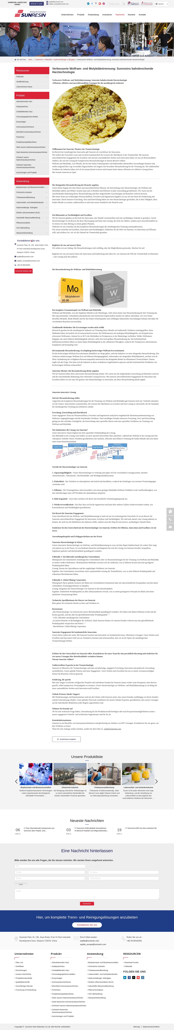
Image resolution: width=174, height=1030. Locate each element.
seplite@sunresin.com (56, 2)
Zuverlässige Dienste (24, 986)
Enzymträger (21, 122)
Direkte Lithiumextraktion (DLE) (28, 213)
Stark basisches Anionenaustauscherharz (31, 152)
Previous (16, 781)
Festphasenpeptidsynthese (26, 142)
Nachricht (39, 60)
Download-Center (131, 962)
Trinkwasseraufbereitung (25, 197)
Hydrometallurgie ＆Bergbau (65, 60)
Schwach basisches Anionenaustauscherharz (62, 1010)
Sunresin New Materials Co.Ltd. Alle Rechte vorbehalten (47, 1027)
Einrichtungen (21, 970)
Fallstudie (48, 60)
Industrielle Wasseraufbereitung (28, 218)
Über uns (19, 962)
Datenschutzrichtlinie (151, 1027)
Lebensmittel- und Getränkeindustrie (30, 202)
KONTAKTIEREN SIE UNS (23, 271)
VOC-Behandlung (23, 228)
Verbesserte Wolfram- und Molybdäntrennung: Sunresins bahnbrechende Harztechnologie (111, 60)
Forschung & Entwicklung (26, 990)
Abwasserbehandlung (24, 233)
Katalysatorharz (22, 107)
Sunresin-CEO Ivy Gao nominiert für (141, 828)
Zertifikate (20, 966)
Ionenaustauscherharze (25, 127)
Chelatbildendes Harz (24, 112)
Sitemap (136, 1027)
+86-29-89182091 (22, 265)
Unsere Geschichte (23, 974)
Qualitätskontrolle (23, 982)
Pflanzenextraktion (23, 223)
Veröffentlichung (22, 82)
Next (156, 781)
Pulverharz (20, 137)
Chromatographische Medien (27, 117)
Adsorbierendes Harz (24, 101)
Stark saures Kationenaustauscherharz (30, 147)
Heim (30, 60)
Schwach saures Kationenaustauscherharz (69, 1006)
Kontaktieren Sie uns (87, 925)
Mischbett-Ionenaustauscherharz (28, 132)
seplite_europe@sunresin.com (59, 4)
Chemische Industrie (24, 192)
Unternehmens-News (24, 87)
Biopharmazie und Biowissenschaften (30, 187)
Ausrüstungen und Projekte (26, 172)
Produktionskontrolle (24, 978)
